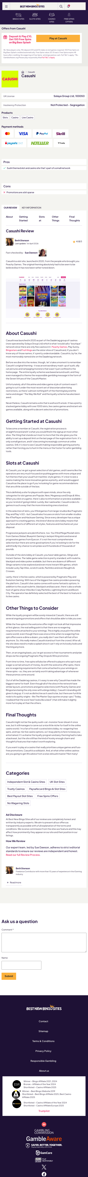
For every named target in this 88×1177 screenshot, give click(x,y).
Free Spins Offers (69, 18)
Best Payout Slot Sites (20, 796)
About (9, 216)
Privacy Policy (43, 1054)
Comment (8, 929)
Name (5, 961)
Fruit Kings (27, 350)
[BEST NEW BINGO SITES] (32, 5)
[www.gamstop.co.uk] (44, 1163)
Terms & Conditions (43, 1044)
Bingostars (11, 350)
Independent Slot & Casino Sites (26, 781)
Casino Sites (51, 18)
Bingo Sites (18, 16)
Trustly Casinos (16, 788)
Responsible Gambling (43, 1064)
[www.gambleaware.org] (44, 1142)
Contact (43, 1024)
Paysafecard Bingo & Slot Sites (47, 788)
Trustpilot (44, 1114)
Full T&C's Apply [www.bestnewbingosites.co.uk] (48, 57)
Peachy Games (59, 346)
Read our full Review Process (23, 854)
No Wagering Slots (18, 803)
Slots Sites (35, 16)
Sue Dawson (31, 252)
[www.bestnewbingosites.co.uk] (22, 72)
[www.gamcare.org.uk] (44, 1156)
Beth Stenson (22, 240)
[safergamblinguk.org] (44, 1149)
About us (44, 1074)
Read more (15, 882)
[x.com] (44, 1170)
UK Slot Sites (57, 781)
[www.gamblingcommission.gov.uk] (44, 1134)
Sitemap (43, 1034)
